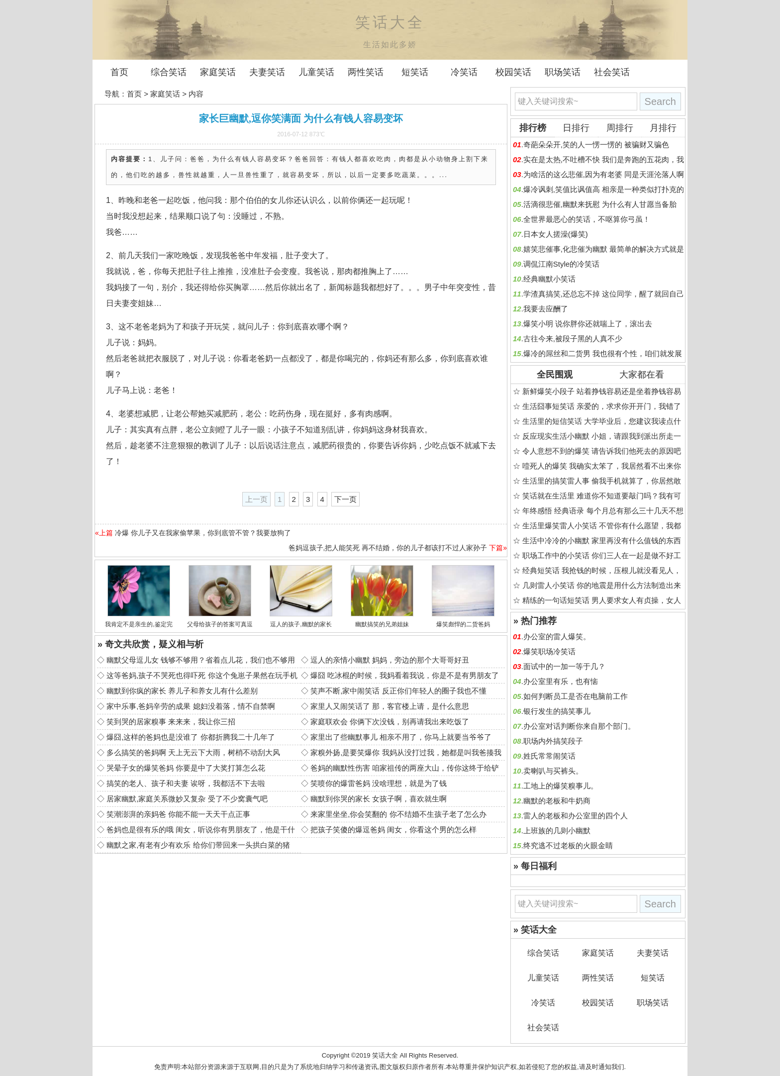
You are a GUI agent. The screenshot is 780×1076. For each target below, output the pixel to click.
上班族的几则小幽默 (556, 830)
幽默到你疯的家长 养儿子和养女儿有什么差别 (182, 690)
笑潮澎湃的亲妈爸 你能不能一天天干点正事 (178, 814)
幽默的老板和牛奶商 (556, 800)
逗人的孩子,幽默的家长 (300, 624)
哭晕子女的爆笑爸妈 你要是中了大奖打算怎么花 (185, 768)
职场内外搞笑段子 (553, 741)
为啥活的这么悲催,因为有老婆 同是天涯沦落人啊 (603, 174)
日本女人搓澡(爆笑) (555, 234)
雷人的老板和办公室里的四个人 (575, 815)
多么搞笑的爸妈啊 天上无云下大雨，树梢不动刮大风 (193, 752)
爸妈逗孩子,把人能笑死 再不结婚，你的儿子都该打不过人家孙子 (388, 548)
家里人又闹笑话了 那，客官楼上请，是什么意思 (389, 706)
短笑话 (414, 72)
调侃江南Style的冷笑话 (561, 264)
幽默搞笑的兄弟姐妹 (382, 624)
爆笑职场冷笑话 (549, 651)
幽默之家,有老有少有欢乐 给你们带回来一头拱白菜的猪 (198, 845)
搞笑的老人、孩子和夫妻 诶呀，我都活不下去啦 (185, 783)
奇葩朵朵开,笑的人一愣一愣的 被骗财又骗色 (596, 144)
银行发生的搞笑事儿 (556, 711)
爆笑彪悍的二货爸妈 (463, 624)
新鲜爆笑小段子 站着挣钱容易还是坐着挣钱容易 (601, 391)
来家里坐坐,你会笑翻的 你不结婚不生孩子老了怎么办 (398, 814)
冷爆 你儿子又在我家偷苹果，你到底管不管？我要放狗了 (203, 533)
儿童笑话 (316, 72)
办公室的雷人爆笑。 (556, 636)
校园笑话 (513, 72)
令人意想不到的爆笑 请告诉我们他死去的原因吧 (601, 451)
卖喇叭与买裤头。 (553, 771)
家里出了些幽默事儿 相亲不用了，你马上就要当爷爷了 (400, 737)
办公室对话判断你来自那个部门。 (579, 726)
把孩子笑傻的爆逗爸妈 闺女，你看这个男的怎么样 (393, 829)
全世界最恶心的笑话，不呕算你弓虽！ (586, 219)
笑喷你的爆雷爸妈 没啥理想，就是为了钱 (378, 783)
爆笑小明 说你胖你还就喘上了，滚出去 (587, 323)
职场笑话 (563, 72)
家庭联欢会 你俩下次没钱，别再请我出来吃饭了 (389, 721)
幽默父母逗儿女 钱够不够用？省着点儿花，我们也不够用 (200, 660)
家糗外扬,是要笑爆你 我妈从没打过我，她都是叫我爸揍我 (405, 752)
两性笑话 (366, 72)
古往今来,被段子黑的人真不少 (572, 338)
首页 (119, 72)
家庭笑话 (218, 72)
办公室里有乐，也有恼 (560, 681)
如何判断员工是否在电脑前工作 (575, 696)
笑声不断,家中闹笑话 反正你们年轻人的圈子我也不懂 (398, 690)
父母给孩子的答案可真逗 (220, 624)
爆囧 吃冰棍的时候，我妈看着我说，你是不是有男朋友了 (404, 675)
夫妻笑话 (267, 72)
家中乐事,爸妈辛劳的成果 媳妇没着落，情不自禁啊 (190, 706)
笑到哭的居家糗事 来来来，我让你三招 (170, 721)
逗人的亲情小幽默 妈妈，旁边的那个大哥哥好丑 (389, 660)
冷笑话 (464, 72)
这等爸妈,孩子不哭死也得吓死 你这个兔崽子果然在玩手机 (201, 675)
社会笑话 (612, 72)
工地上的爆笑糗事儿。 (560, 786)
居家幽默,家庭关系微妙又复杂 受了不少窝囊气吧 (186, 798)
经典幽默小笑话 (549, 279)
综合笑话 (169, 72)
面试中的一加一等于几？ (564, 666)
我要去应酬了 (545, 308)
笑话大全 (385, 1055)
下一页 (345, 499)
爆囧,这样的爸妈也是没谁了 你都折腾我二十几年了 (190, 737)
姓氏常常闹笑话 (549, 756)
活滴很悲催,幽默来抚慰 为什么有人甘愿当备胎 (600, 204)
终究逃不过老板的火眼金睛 (568, 845)
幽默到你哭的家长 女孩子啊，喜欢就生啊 (378, 798)
